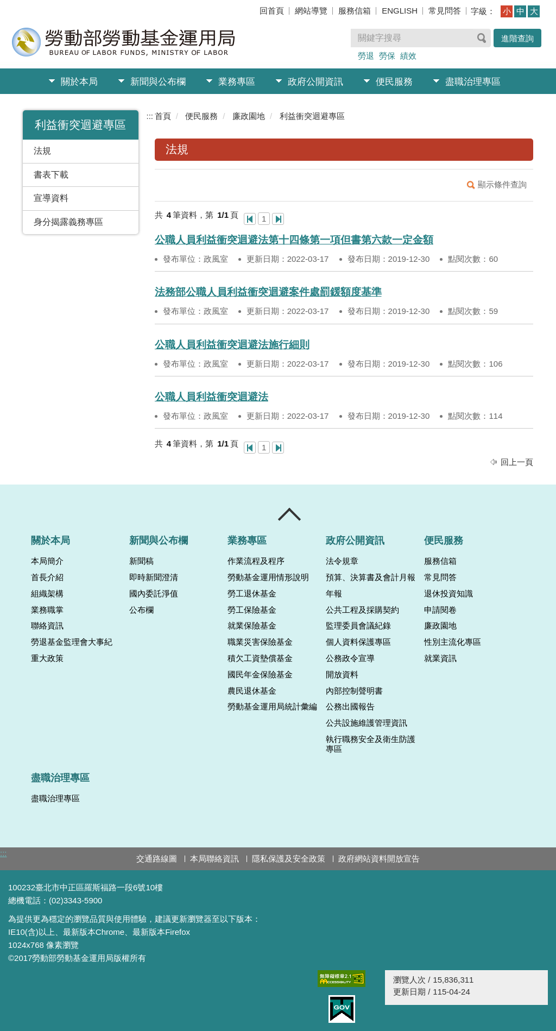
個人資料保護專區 (358, 642)
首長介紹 (47, 577)
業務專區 (236, 82)
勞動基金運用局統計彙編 (272, 706)
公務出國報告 (350, 706)
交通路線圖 (156, 858)
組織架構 (47, 593)
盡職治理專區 (473, 82)
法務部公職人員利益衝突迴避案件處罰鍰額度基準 (268, 292)
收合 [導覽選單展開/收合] (290, 514)
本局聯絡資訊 (214, 858)
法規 (42, 150)
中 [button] (520, 11)
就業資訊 (440, 658)
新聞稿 (141, 561)
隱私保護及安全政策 (288, 858)
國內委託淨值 (153, 593)
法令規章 (342, 561)
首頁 (163, 116)
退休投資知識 (448, 593)
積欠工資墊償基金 (260, 658)
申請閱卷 (440, 610)
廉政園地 (248, 116)
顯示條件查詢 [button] (502, 184)
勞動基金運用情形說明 (268, 577)
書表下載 (51, 174)
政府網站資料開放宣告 (379, 858)
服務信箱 (354, 10)
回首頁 (272, 10)
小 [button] (507, 11)
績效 (408, 55)
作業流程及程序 (256, 561)
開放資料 (342, 674)
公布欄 (141, 610)
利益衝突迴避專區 (312, 116)
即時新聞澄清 (153, 577)
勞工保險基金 (252, 610)
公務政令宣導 (350, 658)
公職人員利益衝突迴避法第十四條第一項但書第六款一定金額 (294, 240)
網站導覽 (311, 10)
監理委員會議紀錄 (358, 625)
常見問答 (444, 10)
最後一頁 (278, 219)
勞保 (387, 55)
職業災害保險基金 (260, 642)
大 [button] (534, 11)
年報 (334, 593)
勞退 (366, 55)
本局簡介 (47, 561)
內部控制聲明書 (354, 691)
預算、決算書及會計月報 (370, 577)
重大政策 (47, 658)
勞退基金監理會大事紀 (71, 642)
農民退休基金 (252, 691)
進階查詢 (517, 38)
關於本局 (79, 82)
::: (150, 116)
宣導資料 (51, 198)
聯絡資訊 (47, 625)
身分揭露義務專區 (68, 222)
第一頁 (250, 219)
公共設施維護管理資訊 (366, 723)
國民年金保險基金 (260, 674)
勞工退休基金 (252, 593)
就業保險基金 (252, 625)
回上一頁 (517, 462)
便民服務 (394, 82)
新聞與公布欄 (158, 82)
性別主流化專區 (452, 642)
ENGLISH (400, 10)
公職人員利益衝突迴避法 (211, 397)
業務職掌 (47, 610)
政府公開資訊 (315, 82)
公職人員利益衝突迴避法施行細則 (232, 344)
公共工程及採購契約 (362, 610)
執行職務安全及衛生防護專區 (370, 744)
